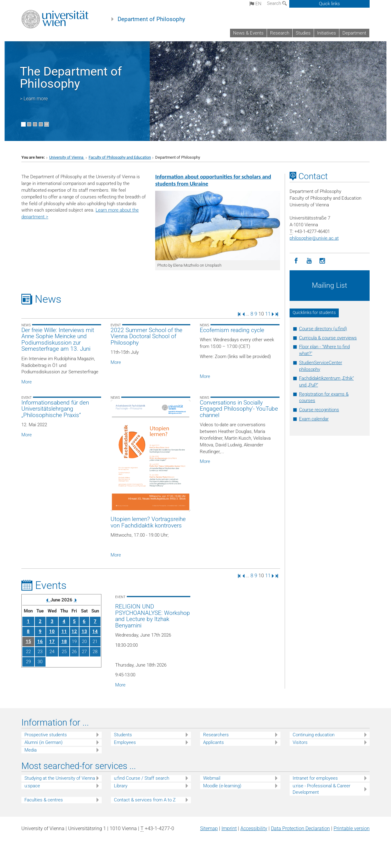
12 (74, 631)
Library (120, 786)
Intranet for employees (315, 778)
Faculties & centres (43, 800)
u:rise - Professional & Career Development (321, 789)
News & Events (248, 33)
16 (40, 641)
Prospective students (45, 735)
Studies (303, 33)
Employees (125, 742)
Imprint (229, 828)
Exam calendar (314, 419)
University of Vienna (66, 157)
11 (268, 314)
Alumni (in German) (43, 742)
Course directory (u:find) (323, 328)
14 (95, 631)
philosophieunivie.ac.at (314, 238)
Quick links (329, 3)
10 (52, 631)
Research (279, 33)
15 (28, 641)
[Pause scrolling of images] (46, 124)
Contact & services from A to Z (145, 800)
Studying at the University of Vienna (59, 778)
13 (84, 631)
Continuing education (313, 735)
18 (64, 641)
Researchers (216, 735)
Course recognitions (319, 409)
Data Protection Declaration (300, 828)
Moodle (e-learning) (222, 786)
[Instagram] (322, 261)
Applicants (213, 742)
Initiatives (326, 33)
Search (277, 3)
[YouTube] (309, 261)
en (255, 3)
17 (52, 641)
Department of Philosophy (151, 19)
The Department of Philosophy (71, 77)
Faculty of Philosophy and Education (120, 157)
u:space (32, 786)
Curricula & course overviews (328, 338)
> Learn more (34, 99)
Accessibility (253, 828)
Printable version (352, 828)
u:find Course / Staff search (141, 778)
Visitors (300, 742)
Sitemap (209, 828)
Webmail (211, 778)
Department (354, 33)
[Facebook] (296, 261)
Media (30, 750)
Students (123, 735)
